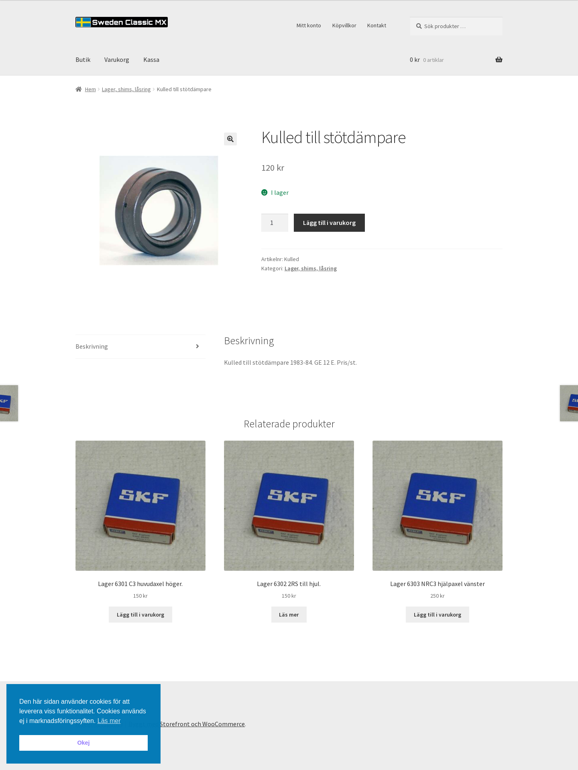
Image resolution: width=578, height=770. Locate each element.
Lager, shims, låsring (126, 89)
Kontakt (376, 25)
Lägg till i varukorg (329, 223)
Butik (82, 59)
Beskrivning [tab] (91, 346)
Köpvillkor (344, 25)
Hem (90, 89)
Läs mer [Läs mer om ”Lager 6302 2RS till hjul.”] (289, 614)
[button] (230, 139)
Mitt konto (309, 25)
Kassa (151, 59)
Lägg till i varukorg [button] (140, 614)
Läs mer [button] (109, 720)
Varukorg (116, 59)
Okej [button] (83, 742)
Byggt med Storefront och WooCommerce (186, 724)
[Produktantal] (275, 223)
